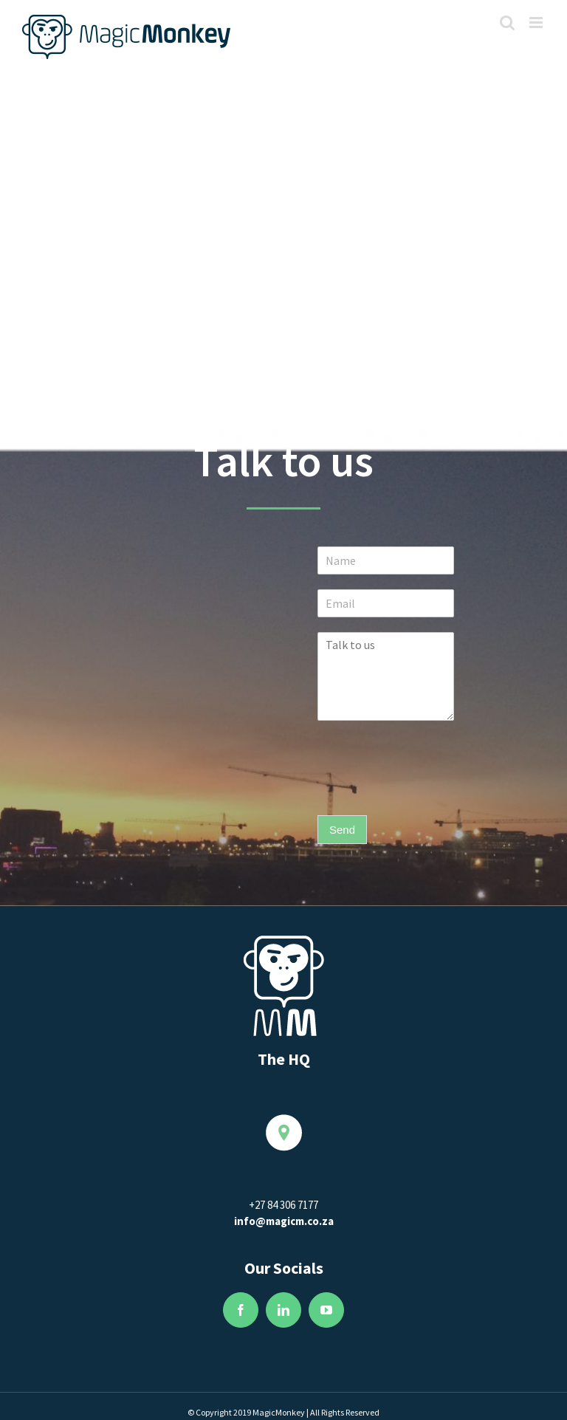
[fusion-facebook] (240, 1310)
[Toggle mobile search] (507, 22)
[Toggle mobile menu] (537, 22)
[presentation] (429, 790)
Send (342, 829)
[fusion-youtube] (326, 1310)
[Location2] (284, 1122)
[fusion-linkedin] (283, 1310)
